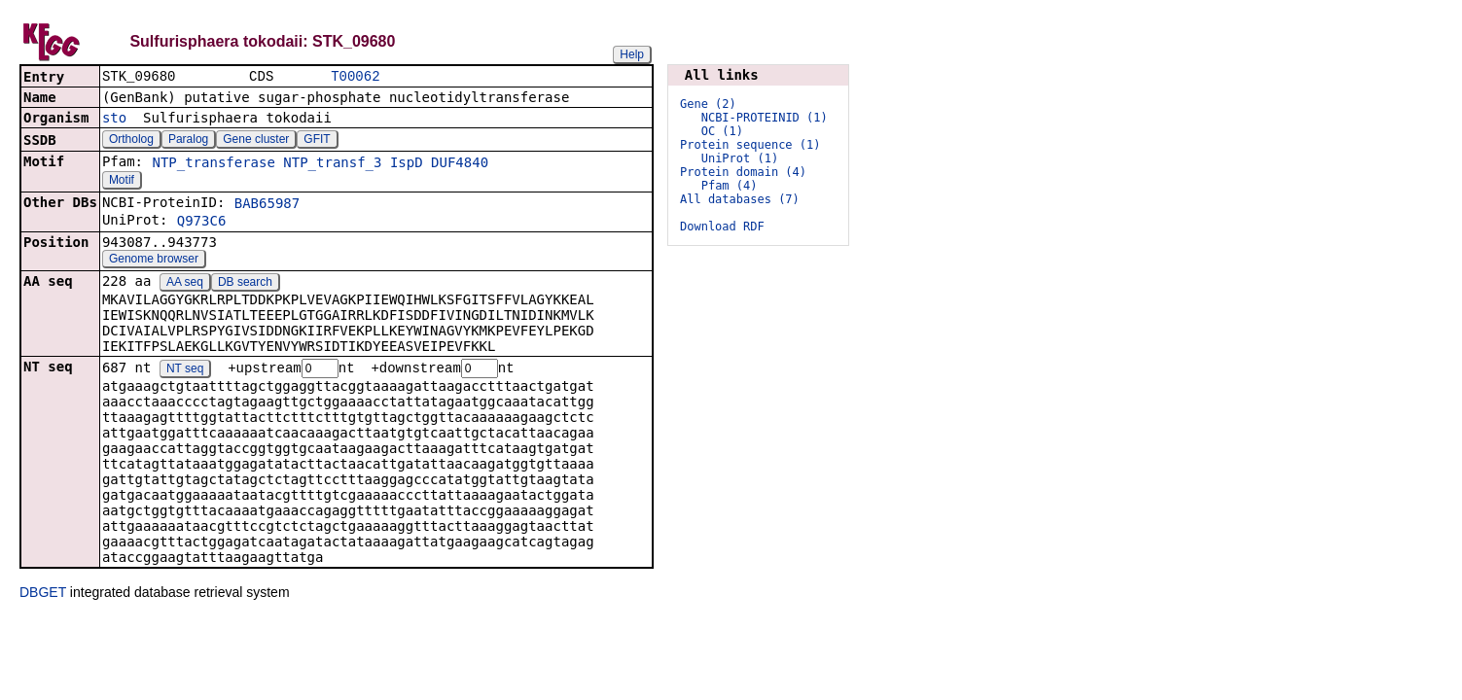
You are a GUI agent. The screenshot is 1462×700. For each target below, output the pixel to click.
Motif (121, 182)
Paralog (188, 141)
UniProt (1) (739, 158)
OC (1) (722, 131)
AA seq (184, 284)
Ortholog (131, 141)
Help (632, 54)
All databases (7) (740, 199)
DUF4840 (459, 164)
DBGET (42, 595)
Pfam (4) (729, 185)
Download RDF (722, 226)
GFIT (316, 141)
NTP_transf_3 (332, 164)
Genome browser (153, 260)
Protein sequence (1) (750, 145)
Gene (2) (708, 104)
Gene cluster (256, 141)
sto (114, 119)
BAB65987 (267, 205)
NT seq (184, 371)
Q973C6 (202, 222)
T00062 (355, 77)
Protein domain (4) (743, 172)
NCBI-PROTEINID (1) (764, 117)
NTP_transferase (213, 164)
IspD (406, 164)
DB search (245, 284)
